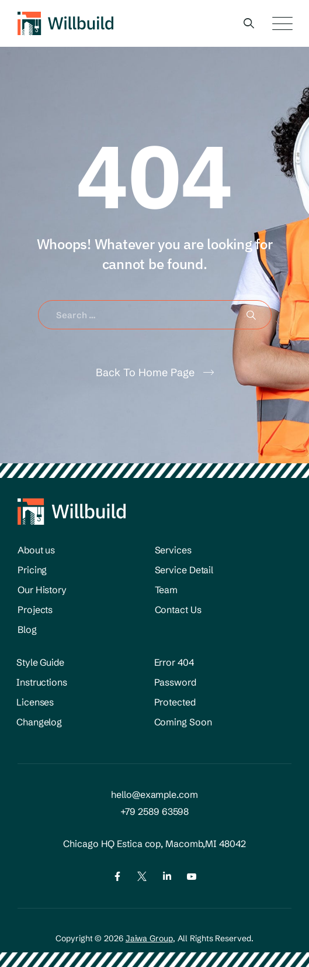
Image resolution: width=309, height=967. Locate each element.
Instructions (41, 682)
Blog (27, 629)
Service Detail (184, 570)
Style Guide (40, 662)
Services (173, 550)
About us (36, 550)
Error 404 (174, 662)
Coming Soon (183, 722)
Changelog (39, 722)
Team (166, 590)
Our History (42, 590)
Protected (175, 702)
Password (175, 682)
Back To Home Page (145, 372)
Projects (35, 609)
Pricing (32, 570)
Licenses (35, 702)
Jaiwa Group (149, 938)
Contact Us (178, 609)
